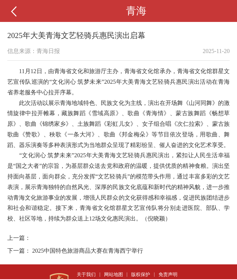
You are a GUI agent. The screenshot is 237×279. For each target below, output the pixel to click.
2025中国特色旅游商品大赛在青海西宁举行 (87, 251)
